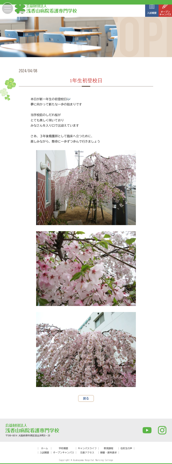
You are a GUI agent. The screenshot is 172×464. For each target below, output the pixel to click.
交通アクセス (87, 452)
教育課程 (108, 448)
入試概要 (44, 452)
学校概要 (63, 448)
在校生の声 (126, 448)
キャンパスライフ (87, 448)
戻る (86, 398)
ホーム (44, 448)
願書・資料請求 (108, 452)
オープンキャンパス (63, 452)
